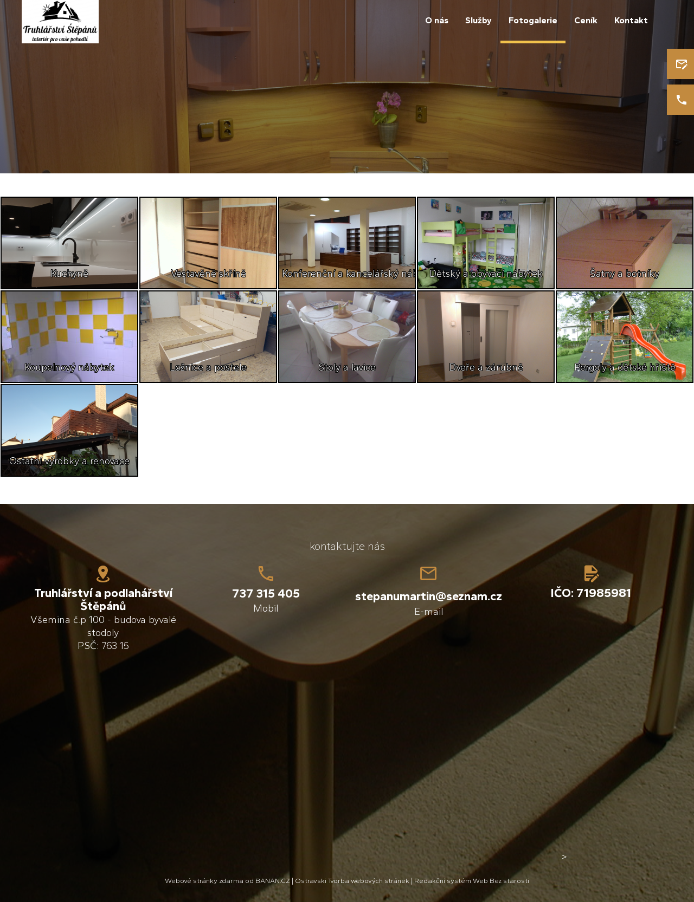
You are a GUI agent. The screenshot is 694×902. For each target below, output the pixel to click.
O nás (436, 20)
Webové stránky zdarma (204, 881)
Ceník (585, 20)
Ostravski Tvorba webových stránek (352, 881)
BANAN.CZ (272, 881)
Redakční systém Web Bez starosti (471, 881)
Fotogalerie (533, 20)
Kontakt (631, 20)
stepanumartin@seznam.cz (428, 596)
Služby (478, 20)
